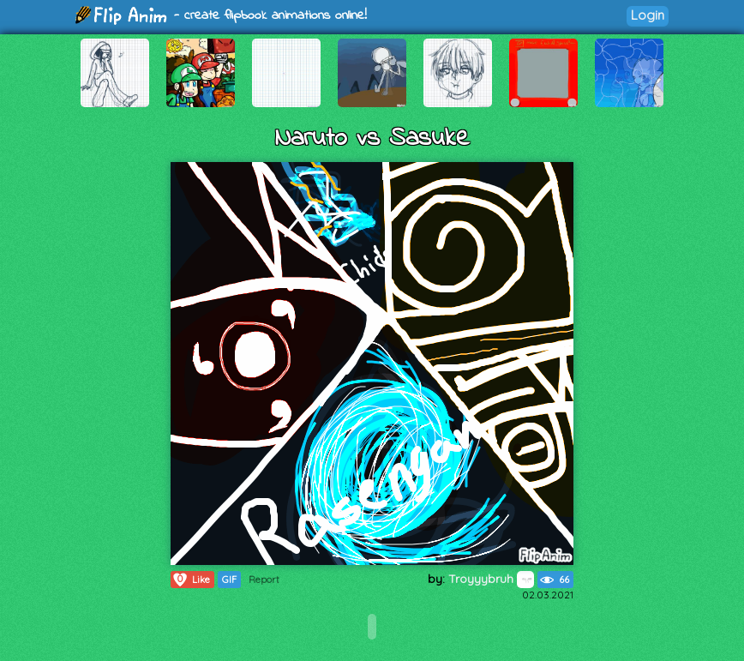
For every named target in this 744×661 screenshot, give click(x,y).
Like (190, 579)
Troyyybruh (491, 578)
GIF (229, 580)
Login (647, 15)
